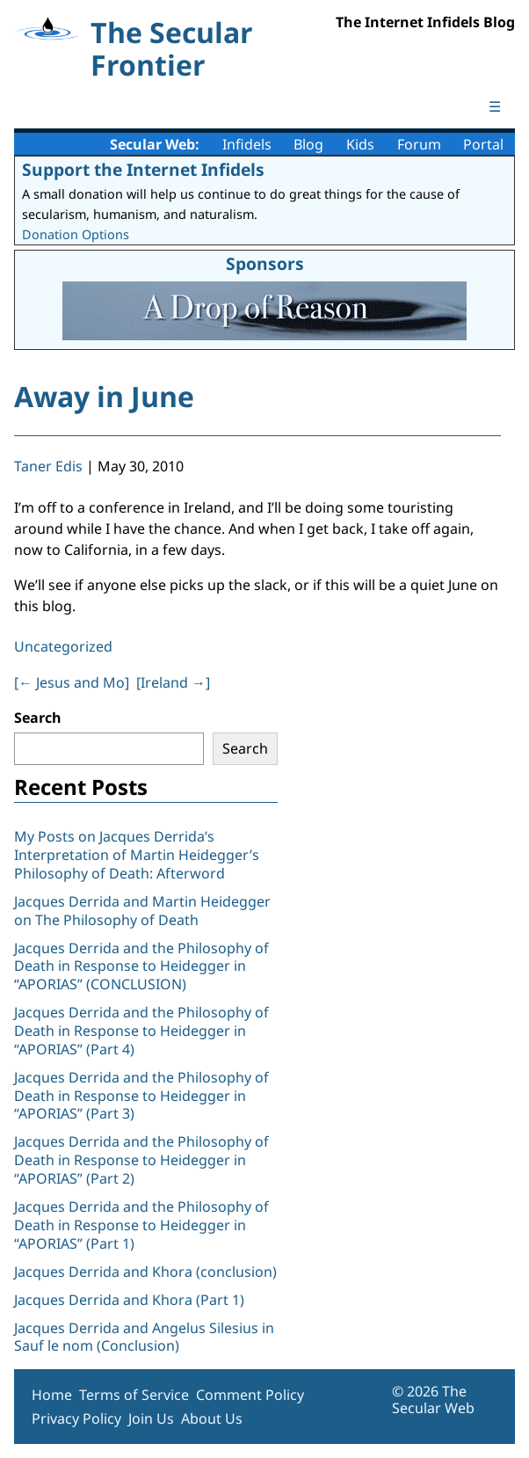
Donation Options (75, 234)
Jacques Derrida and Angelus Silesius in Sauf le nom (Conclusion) (144, 1337)
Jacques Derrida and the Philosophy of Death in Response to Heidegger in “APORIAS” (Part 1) (141, 1225)
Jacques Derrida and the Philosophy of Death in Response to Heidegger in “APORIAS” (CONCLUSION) (141, 966)
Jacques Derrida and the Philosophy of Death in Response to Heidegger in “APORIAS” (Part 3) (141, 1096)
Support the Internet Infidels (143, 169)
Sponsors (265, 263)
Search (38, 717)
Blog (308, 144)
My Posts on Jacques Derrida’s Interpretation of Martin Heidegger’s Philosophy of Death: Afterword (136, 855)
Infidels (247, 144)
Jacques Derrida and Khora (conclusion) (145, 1271)
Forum (419, 144)
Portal (483, 144)
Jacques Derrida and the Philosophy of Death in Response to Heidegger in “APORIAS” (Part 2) (141, 1160)
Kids (360, 144)
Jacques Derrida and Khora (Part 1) (129, 1299)
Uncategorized (63, 646)
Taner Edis (48, 466)
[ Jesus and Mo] (71, 682)
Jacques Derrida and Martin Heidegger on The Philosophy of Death (142, 910)
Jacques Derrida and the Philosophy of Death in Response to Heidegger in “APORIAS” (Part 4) (141, 1030)
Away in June (104, 396)
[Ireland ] (173, 682)
